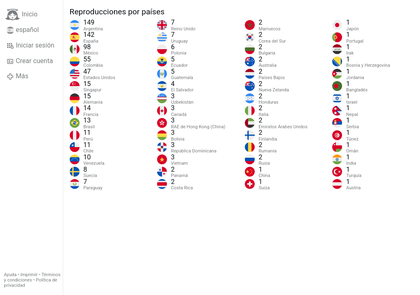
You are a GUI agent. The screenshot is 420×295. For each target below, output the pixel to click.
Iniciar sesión (31, 45)
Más (17, 76)
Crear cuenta (30, 61)
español (23, 30)
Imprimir (29, 274)
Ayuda (10, 274)
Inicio (21, 14)
